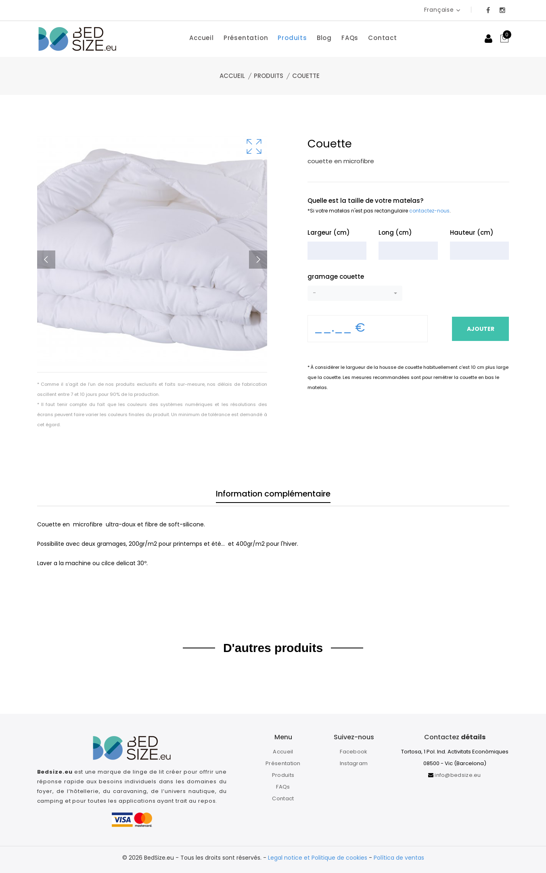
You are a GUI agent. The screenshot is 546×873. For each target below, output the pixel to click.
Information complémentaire (273, 495)
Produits (292, 38)
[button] (355, 293)
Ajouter (480, 329)
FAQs (349, 38)
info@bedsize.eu (458, 775)
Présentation (246, 38)
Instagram (354, 763)
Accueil (201, 38)
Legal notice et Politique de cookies (317, 858)
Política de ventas (399, 858)
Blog (324, 38)
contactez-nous (429, 210)
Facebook (353, 751)
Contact (382, 38)
